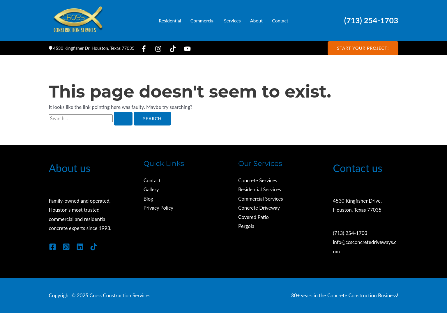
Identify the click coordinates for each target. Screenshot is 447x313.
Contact (280, 20)
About (256, 20)
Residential (170, 20)
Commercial (202, 20)
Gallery (151, 190)
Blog (148, 199)
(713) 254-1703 (371, 20)
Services (232, 20)
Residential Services (259, 190)
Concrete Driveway (259, 208)
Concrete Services (257, 180)
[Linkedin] (80, 246)
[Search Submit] (123, 118)
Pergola (246, 226)
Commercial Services (260, 199)
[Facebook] (143, 48)
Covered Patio (253, 217)
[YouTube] (187, 48)
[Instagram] (158, 48)
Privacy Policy (159, 208)
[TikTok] (172, 48)
